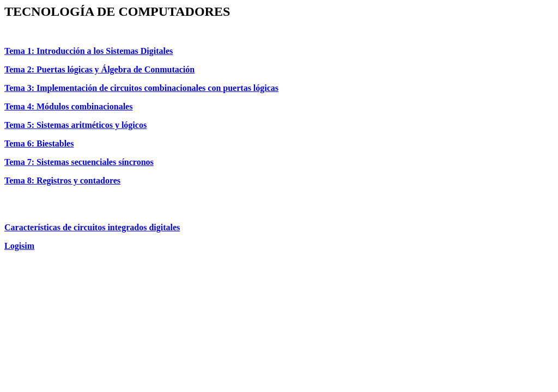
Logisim (19, 245)
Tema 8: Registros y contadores (62, 180)
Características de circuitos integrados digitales (92, 227)
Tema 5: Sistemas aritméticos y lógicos (75, 125)
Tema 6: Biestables (39, 143)
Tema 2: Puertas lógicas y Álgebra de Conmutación (99, 69)
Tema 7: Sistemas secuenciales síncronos (79, 162)
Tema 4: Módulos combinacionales (68, 106)
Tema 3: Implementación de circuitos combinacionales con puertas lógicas (141, 88)
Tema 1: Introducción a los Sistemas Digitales (88, 51)
